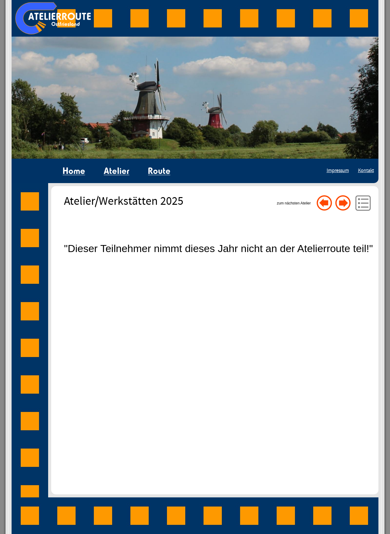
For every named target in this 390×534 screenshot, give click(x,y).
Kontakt (366, 170)
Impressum (338, 170)
